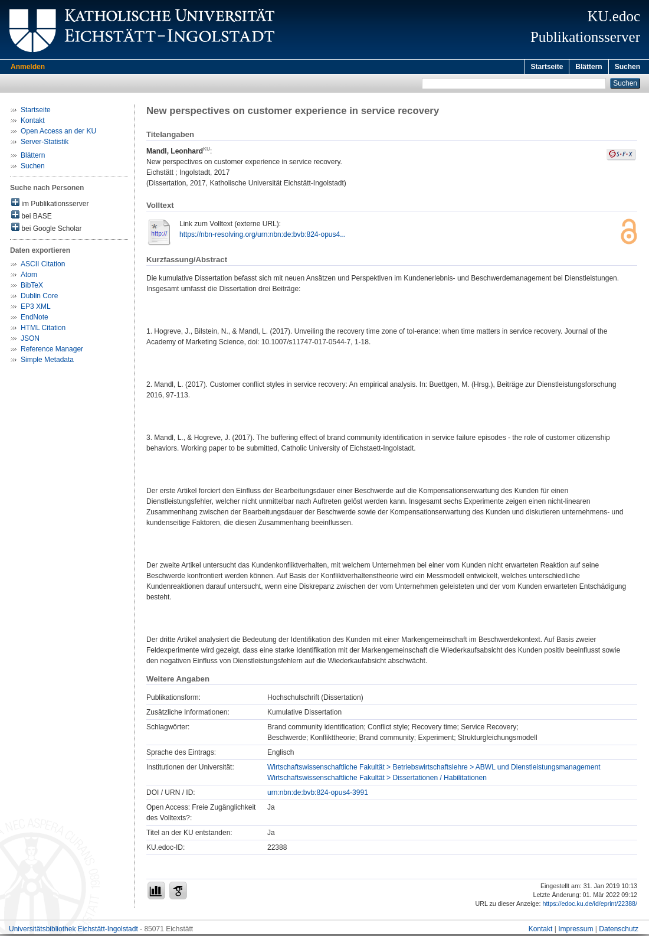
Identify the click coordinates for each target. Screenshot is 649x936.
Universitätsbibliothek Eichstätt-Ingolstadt (73, 931)
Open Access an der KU (58, 133)
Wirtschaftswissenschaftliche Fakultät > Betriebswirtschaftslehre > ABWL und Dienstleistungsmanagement (433, 769)
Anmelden (28, 67)
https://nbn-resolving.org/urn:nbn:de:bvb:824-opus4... (262, 236)
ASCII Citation (43, 266)
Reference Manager (52, 351)
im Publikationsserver (49, 205)
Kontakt (33, 122)
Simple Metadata (47, 361)
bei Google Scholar (46, 229)
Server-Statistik (44, 143)
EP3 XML (36, 308)
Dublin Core (39, 297)
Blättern (588, 67)
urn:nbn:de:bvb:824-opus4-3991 (317, 794)
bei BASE (31, 217)
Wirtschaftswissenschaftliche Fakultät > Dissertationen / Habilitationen (377, 779)
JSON (30, 340)
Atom (29, 276)
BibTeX (32, 287)
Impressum (575, 931)
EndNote (34, 319)
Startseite (547, 67)
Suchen (627, 67)
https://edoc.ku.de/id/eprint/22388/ (589, 905)
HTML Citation (43, 329)
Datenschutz (618, 931)
